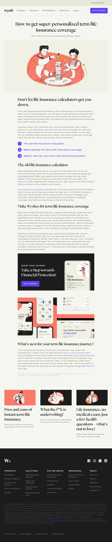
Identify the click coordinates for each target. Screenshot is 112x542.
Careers (93, 479)
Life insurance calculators (31, 189)
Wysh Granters (96, 486)
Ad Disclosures (58, 534)
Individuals (51, 492)
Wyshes (7, 492)
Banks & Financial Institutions (54, 476)
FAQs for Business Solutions (75, 476)
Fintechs (50, 485)
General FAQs (74, 485)
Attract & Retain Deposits (32, 476)
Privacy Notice (25, 534)
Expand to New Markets (32, 488)
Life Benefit (9, 475)
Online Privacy (41, 534)
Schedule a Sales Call (33, 494)
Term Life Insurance (12, 488)
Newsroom (94, 483)
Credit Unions (52, 481)
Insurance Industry (54, 488)
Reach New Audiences (30, 482)
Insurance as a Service (10, 484)
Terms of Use (9, 534)
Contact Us (94, 490)
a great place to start (79, 353)
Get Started (99, 10)
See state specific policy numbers (63, 521)
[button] (99, 3)
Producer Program (11, 479)
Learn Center (73, 481)
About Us (93, 475)
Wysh (89, 366)
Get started (30, 283)
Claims (71, 488)
